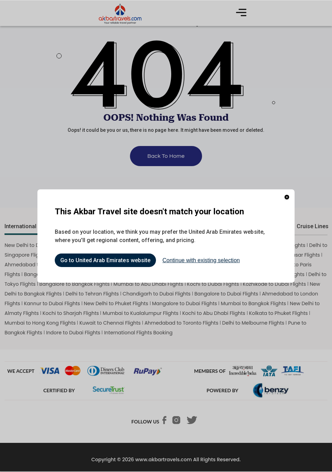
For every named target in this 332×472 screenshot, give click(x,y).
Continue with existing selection (201, 260)
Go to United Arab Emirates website (105, 260)
